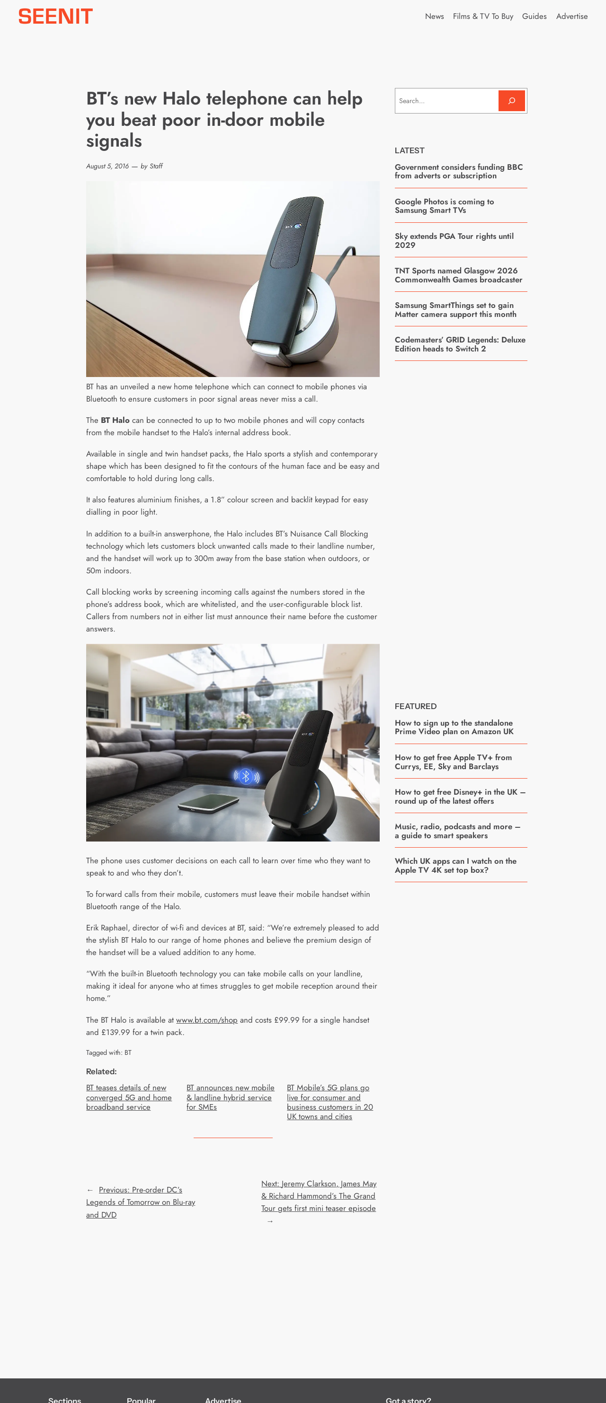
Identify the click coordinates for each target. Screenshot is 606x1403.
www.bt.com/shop (207, 1020)
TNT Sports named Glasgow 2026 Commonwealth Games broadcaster (459, 275)
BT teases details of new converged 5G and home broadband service (129, 1097)
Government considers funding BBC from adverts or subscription (459, 171)
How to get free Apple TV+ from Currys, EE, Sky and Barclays (453, 762)
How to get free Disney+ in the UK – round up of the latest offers (460, 796)
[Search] (512, 100)
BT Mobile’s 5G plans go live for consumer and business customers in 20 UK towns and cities (330, 1102)
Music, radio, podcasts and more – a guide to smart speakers (458, 831)
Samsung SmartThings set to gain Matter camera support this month (456, 309)
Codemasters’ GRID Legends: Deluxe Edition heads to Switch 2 (460, 344)
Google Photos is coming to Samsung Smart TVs (444, 206)
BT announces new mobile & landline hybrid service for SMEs (231, 1097)
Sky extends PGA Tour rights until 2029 (454, 240)
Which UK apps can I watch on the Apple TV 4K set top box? (456, 865)
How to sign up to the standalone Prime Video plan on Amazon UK (454, 727)
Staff (156, 166)
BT (128, 1052)
